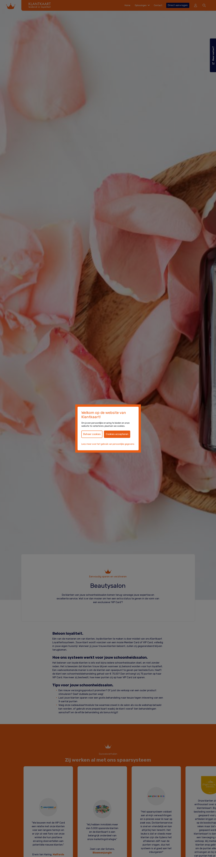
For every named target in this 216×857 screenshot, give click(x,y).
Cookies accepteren (117, 434)
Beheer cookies (92, 434)
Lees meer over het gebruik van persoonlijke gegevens (107, 444)
